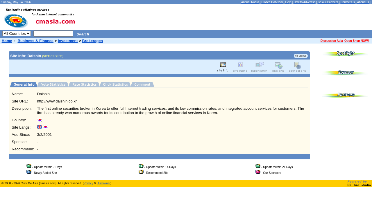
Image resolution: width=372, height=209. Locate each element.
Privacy (88, 183)
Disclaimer (103, 183)
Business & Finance (36, 41)
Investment (68, 41)
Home (7, 41)
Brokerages (92, 41)
